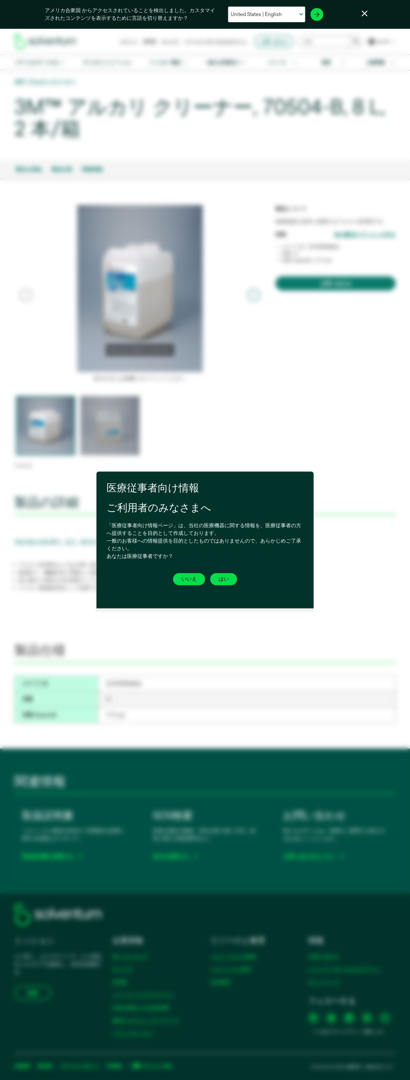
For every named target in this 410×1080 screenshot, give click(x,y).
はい (224, 579)
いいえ (189, 579)
